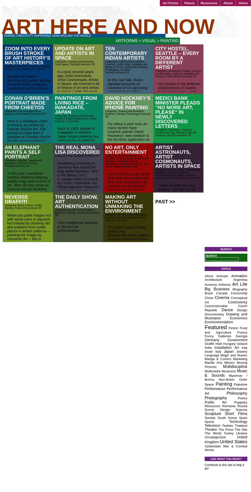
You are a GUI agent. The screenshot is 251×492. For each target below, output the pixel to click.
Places (189, 3)
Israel (209, 351)
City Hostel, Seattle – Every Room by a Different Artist (177, 58)
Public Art (191, 132)
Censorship (239, 293)
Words (209, 450)
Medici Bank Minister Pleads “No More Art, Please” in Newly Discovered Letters (177, 112)
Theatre (117, 166)
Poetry (242, 398)
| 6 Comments (119, 220)
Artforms (127, 41)
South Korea (227, 418)
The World (213, 433)
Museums (34, 66)
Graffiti (119, 64)
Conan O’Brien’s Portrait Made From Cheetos (27, 102)
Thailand (241, 425)
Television (137, 164)
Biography (240, 289)
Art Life (122, 156)
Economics (174, 130)
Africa (209, 276)
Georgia (241, 336)
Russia (242, 406)
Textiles (109, 72)
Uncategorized (215, 437)
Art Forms (170, 3)
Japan (93, 118)
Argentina (240, 280)
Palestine (240, 384)
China (209, 298)
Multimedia (131, 67)
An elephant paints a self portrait (23, 152)
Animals (22, 160)
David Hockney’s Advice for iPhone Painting (128, 102)
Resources (209, 3)
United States (172, 76)
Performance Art (164, 178)
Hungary (229, 344)
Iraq (244, 348)
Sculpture (10, 69)
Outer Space (62, 64)
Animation (239, 276)
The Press (225, 429)
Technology (22, 69)
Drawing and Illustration (81, 61)
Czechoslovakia (216, 306)
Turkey (229, 433)
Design (186, 71)
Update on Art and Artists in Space (75, 53)
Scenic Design (217, 410)
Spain (243, 418)
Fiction (233, 328)
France (29, 205)
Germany (212, 340)
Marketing (240, 359)
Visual (149, 41)
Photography (112, 69)
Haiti (218, 344)
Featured (110, 64)
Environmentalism (137, 214)
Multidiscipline (235, 366)
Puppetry (240, 402)
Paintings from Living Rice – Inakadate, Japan (76, 105)
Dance (129, 158)
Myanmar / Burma (27, 163)
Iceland (242, 344)
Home (243, 3)
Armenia (211, 284)
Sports (209, 422)
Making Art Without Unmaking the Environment (124, 204)
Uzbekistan (213, 446)
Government (162, 132)
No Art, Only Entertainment (126, 150)
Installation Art (139, 64)
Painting (45, 66)
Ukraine (241, 433)
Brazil (21, 205)
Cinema (120, 158)
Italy (172, 132)
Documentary (214, 314)
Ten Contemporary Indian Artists (126, 53)
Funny (80, 210)
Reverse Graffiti (16, 199)
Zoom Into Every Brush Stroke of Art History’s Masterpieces (27, 55)
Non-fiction (227, 379)
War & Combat (235, 446)
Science (241, 410)
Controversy (237, 302)
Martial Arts (213, 362)
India (127, 64)
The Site (241, 429)
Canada (222, 293)
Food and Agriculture (29, 111)
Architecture (174, 71)
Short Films (236, 414)
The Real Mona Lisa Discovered (77, 150)
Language (212, 355)
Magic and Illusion (233, 355)
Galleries (22, 66)
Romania (228, 406)
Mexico (229, 362)
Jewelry (241, 351)
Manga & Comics (114, 67)
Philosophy (180, 178)
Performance (215, 389)
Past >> (165, 201)
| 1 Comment (71, 121)
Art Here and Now (107, 26)
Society (171, 135)
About (228, 3)
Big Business (217, 289)
